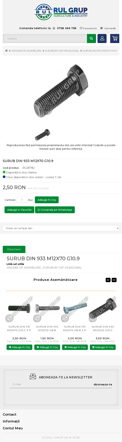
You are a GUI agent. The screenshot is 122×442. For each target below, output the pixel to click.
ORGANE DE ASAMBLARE (26, 50)
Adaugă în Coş (47, 199)
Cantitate (10, 199)
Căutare (91, 38)
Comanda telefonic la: (47, 28)
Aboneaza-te (103, 384)
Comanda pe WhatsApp (55, 209)
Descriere (14, 249)
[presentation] (37, 395)
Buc (31, 199)
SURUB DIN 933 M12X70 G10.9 (100, 50)
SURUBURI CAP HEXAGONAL (62, 50)
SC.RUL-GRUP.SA (55, 437)
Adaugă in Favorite (19, 209)
